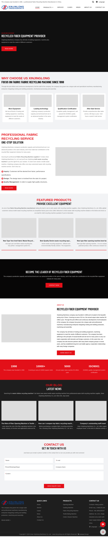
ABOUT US (88, 7)
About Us (39, 517)
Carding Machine (68, 508)
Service (39, 508)
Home (38, 505)
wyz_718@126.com (99, 508)
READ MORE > (6, 521)
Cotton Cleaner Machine (70, 517)
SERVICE (60, 7)
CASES (69, 7)
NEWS (78, 7)
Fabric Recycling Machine (70, 511)
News (38, 514)
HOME (37, 7)
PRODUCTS (47, 7)
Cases (39, 511)
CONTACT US (100, 7)
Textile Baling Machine (69, 514)
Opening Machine (68, 505)
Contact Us (40, 520)
